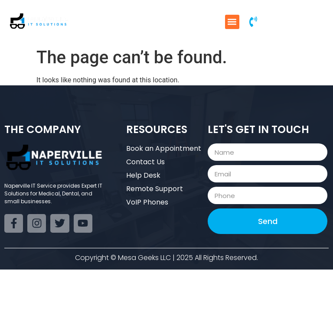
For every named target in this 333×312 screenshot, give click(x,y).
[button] (232, 22)
